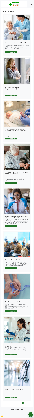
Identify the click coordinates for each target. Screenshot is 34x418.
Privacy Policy (4, 416)
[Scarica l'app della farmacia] (30, 414)
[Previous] (28, 403)
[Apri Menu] (31, 4)
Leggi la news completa (11, 52)
